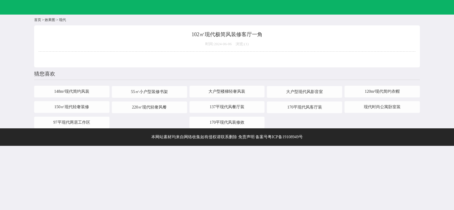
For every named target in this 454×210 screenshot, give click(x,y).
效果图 (50, 20)
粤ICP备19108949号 (285, 137)
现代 (62, 20)
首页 (37, 20)
